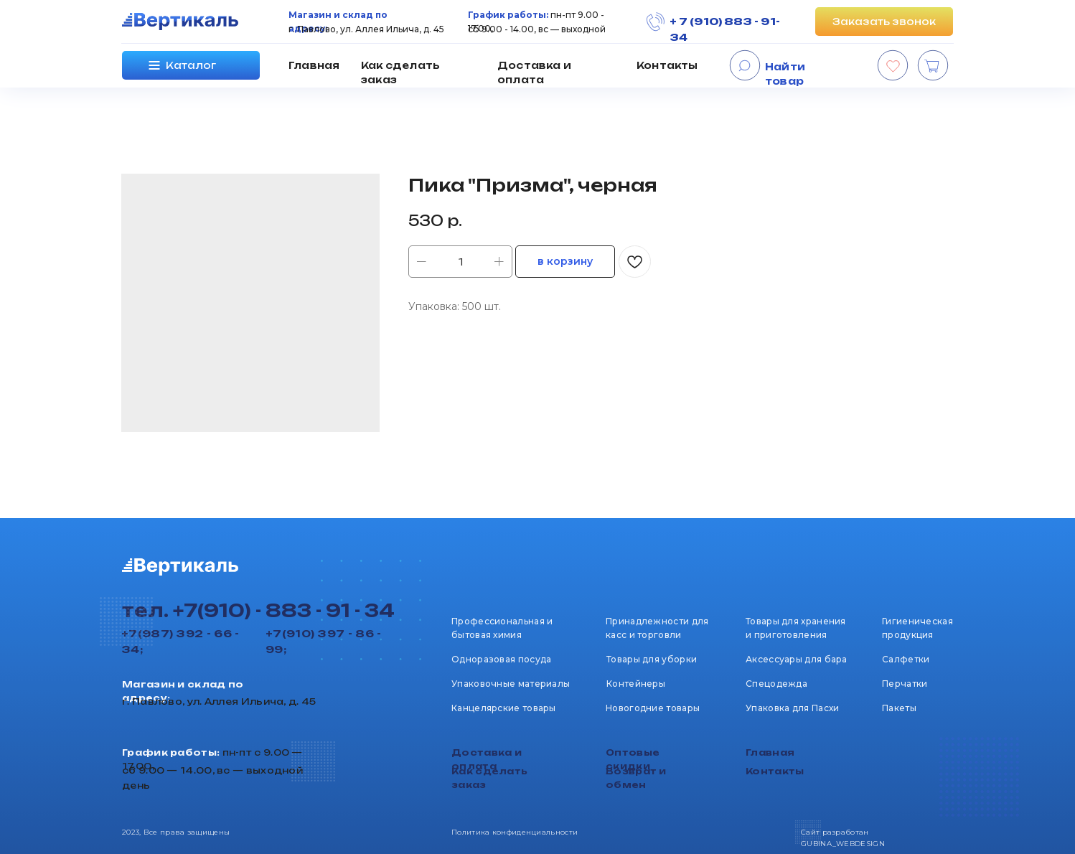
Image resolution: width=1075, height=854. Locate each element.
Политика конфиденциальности (514, 832)
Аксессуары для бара (797, 659)
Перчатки (904, 683)
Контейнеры (635, 683)
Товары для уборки (651, 659)
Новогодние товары (653, 708)
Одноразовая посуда (501, 659)
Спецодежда (776, 683)
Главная (313, 65)
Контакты (667, 65)
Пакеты (899, 708)
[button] (884, 21)
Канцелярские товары (503, 708)
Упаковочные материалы (510, 683)
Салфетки (905, 659)
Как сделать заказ (400, 72)
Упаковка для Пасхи (792, 708)
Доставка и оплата (534, 72)
